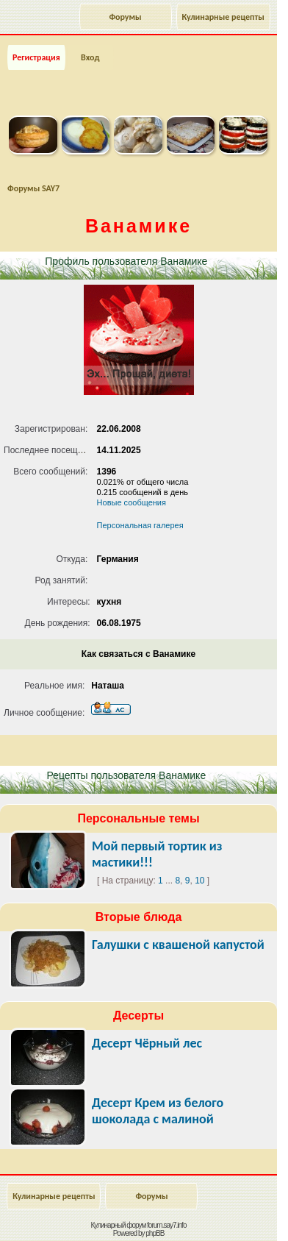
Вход (90, 57)
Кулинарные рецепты (223, 17)
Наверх (218, 1214)
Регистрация (36, 57)
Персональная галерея (140, 525)
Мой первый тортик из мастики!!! (157, 854)
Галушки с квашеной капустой (178, 944)
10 (199, 880)
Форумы (125, 17)
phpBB (154, 1233)
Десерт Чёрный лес (147, 1043)
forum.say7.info (166, 1225)
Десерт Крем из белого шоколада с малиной (157, 1111)
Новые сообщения (131, 502)
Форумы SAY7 (33, 188)
